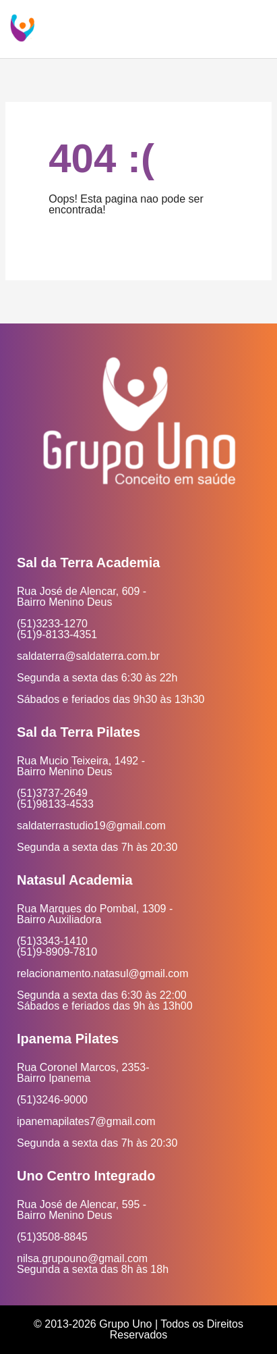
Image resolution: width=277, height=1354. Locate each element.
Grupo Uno (125, 1324)
